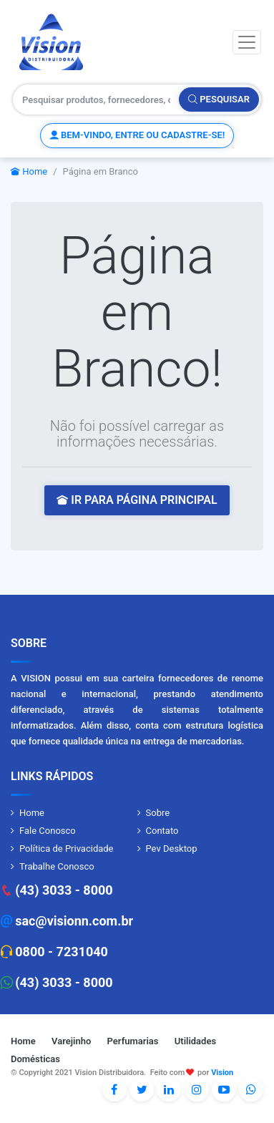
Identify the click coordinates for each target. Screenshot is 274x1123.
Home (29, 171)
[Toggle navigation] (247, 42)
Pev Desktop (171, 848)
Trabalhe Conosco (56, 866)
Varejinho (71, 1041)
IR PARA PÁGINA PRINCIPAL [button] (137, 500)
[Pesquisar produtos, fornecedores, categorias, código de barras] (96, 99)
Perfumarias (133, 1041)
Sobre (158, 812)
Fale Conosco (47, 830)
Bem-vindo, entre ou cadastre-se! (137, 135)
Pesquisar (219, 99)
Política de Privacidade (66, 848)
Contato (162, 830)
